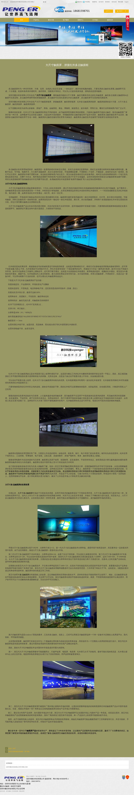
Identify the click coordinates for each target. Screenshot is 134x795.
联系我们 (107, 2)
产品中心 (36, 20)
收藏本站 (94, 2)
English (126, 2)
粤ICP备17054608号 (41, 776)
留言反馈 (114, 2)
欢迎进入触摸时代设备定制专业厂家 (20, 2)
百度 (26, 767)
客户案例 (66, 20)
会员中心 (108, 11)
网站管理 (21, 791)
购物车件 (121, 11)
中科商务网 (15, 791)
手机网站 (87, 2)
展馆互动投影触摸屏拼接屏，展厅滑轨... (19, 751)
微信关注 (80, 2)
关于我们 (95, 20)
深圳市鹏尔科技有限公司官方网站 (15, 767)
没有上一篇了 (12, 748)
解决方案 (51, 20)
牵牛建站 (8, 791)
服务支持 (110, 20)
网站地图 (120, 2)
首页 (21, 20)
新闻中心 (80, 20)
